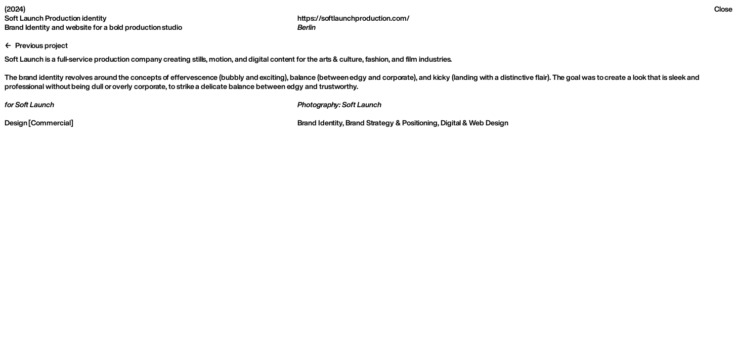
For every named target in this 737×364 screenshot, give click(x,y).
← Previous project (36, 45)
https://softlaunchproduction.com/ (353, 18)
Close (723, 9)
